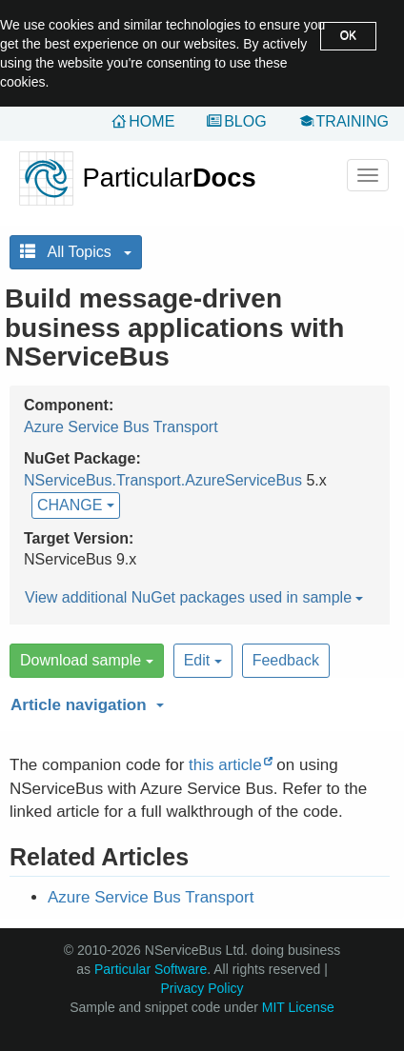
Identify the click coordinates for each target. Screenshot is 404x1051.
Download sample (86, 660)
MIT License (298, 1007)
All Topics (75, 252)
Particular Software (150, 969)
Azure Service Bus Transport (121, 427)
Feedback (285, 660)
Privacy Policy (201, 988)
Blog (245, 121)
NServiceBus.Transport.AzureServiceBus (163, 480)
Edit (203, 660)
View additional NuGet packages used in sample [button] (194, 597)
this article (225, 765)
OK (348, 35)
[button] (197, 701)
